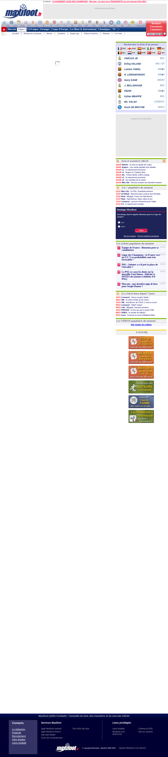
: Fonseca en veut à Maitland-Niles (135, 315)
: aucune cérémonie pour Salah (136, 201)
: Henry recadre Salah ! (132, 297)
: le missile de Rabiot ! (131, 313)
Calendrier (61, 33)
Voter (141, 230)
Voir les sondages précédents (148, 236)
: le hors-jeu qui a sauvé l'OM (135, 310)
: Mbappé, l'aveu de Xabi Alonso (134, 196)
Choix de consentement (51, 738)
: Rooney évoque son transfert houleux (139, 182)
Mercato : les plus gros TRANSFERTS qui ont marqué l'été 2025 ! (118, 2)
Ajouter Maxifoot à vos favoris (132, 748)
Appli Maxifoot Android (51, 728)
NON (123, 227)
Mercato (12, 29)
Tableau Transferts (91, 33)
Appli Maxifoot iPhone (51, 732)
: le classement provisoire (131, 170)
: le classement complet (130, 204)
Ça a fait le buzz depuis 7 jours (138, 293)
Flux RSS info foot (81, 728)
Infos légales (18, 739)
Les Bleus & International (83, 29)
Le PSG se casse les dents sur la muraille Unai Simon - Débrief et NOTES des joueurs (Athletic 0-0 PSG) (138, 275)
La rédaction (18, 729)
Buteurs (49, 33)
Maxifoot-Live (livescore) (119, 733)
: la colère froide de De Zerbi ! (132, 300)
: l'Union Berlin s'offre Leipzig (132, 175)
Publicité (16, 732)
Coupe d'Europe (59, 29)
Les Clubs (118, 33)
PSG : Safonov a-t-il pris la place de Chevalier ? (140, 265)
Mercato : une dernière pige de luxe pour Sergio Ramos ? (140, 285)
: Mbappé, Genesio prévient (132, 307)
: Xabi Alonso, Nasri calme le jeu (134, 199)
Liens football (19, 743)
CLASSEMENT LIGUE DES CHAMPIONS (70, 2)
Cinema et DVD (145, 728)
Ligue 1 (22, 29)
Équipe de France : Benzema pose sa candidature (140, 248)
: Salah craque (129, 305)
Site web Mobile (48, 735)
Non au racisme (145, 732)
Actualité (15, 33)
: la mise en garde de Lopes (134, 165)
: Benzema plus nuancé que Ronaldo (138, 194)
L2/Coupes (33, 29)
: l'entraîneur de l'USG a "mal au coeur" (136, 302)
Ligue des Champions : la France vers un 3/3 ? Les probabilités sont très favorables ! (141, 257)
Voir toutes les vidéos (141, 325)
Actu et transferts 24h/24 (134, 161)
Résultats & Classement (33, 33)
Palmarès (106, 33)
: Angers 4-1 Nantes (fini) (130, 172)
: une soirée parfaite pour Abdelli (136, 167)
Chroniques (104, 29)
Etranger (45, 29)
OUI (122, 222)
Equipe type (74, 33)
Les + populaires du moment (137, 187)
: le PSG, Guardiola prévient (134, 191)
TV (114, 29)
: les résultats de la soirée (131, 180)
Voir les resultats (130, 236)
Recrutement (19, 736)
